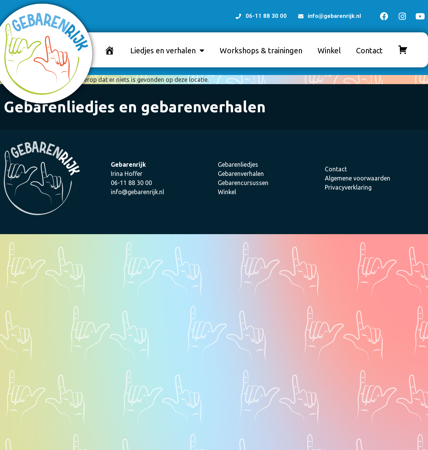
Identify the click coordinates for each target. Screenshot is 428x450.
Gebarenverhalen (241, 173)
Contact (369, 50)
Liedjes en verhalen (167, 50)
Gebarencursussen (243, 182)
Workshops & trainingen (261, 50)
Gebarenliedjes (238, 164)
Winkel (329, 50)
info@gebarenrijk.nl (137, 191)
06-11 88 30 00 (131, 182)
